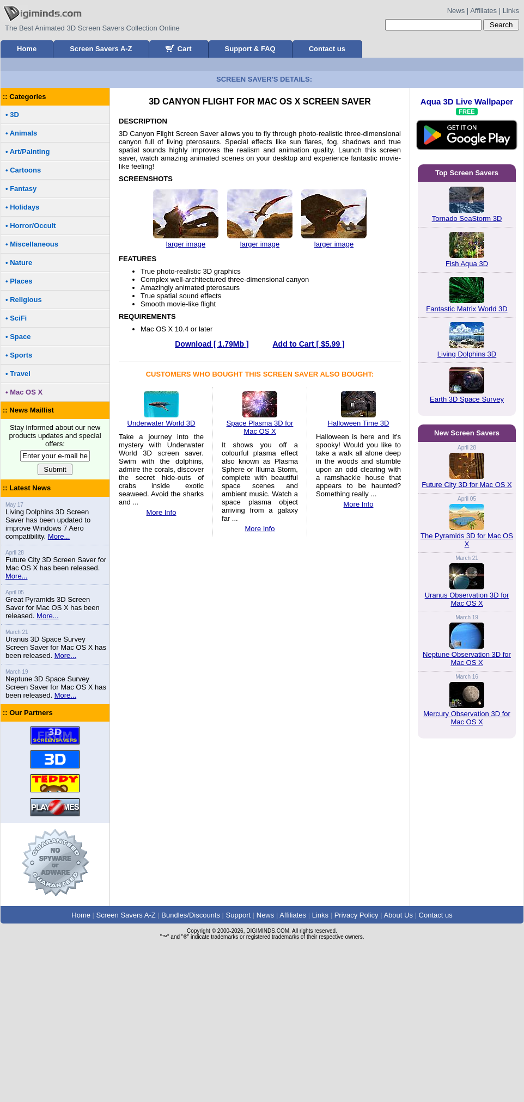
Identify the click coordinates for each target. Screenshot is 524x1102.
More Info (161, 665)
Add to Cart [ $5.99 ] (308, 496)
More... (59, 689)
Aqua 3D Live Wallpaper (466, 283)
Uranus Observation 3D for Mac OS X (467, 869)
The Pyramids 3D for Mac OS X (467, 810)
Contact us (327, 49)
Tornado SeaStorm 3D (467, 371)
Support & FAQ (250, 49)
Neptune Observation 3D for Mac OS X (467, 928)
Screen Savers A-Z (101, 49)
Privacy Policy (356, 1067)
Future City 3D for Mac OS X (466, 754)
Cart (179, 49)
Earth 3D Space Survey (467, 551)
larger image (185, 396)
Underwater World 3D (161, 571)
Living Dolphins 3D (466, 506)
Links (511, 11)
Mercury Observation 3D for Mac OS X (466, 988)
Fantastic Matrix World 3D (466, 461)
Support (238, 1067)
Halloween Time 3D (358, 571)
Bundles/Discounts (190, 1067)
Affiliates (483, 11)
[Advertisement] (262, 140)
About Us (397, 1067)
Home (26, 49)
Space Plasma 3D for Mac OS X (260, 575)
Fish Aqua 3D (467, 416)
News (456, 11)
